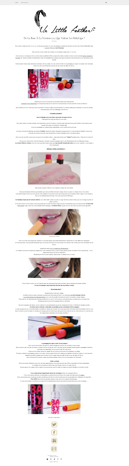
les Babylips (73, 52)
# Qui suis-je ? (25, 2)
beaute (56, 461)
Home (16, 2)
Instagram (33, 46)
